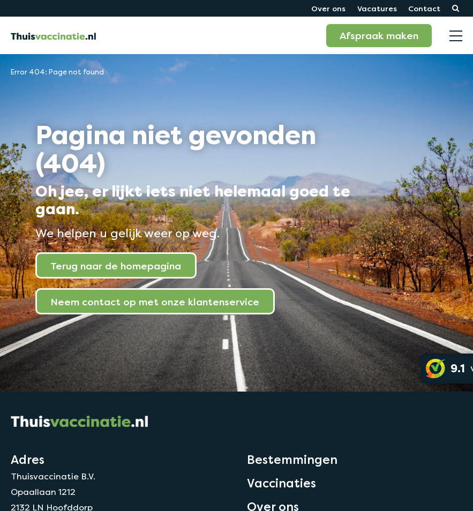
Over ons (328, 8)
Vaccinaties (281, 483)
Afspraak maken (379, 35)
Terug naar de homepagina (115, 265)
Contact (424, 8)
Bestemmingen (292, 460)
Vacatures (377, 8)
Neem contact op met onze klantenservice (154, 301)
